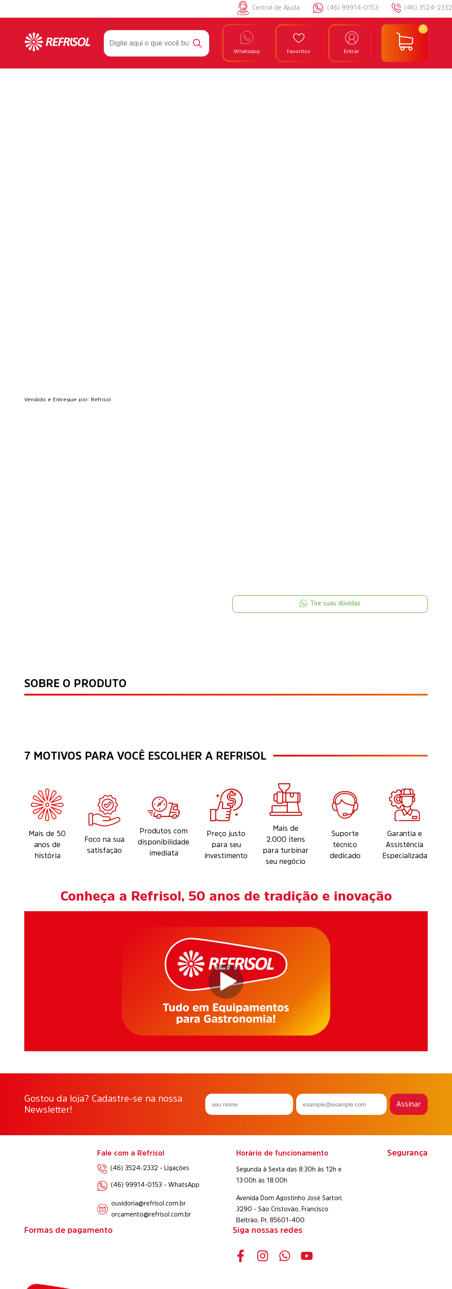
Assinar (408, 1103)
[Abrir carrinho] (404, 43)
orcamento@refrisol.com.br (151, 1214)
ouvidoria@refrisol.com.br (148, 1203)
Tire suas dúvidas (330, 603)
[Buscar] (197, 43)
